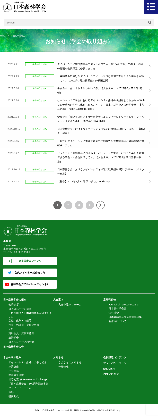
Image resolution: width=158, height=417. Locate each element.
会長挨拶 (13, 304)
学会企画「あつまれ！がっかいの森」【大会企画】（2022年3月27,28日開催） (99, 90)
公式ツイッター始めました (30, 272)
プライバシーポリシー (116, 363)
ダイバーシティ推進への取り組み (27, 362)
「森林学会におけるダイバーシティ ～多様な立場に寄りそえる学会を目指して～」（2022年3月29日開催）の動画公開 (100, 78)
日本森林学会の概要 (19, 308)
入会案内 (58, 299)
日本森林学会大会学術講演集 (125, 316)
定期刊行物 (109, 299)
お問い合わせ (111, 373)
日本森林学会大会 (13, 346)
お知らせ (58, 357)
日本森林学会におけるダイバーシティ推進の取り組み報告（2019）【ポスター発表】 (100, 171)
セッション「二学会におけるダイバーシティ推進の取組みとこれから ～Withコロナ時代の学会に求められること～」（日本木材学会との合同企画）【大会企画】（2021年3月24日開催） (101, 104)
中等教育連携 (16, 375)
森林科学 (114, 312)
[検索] (150, 22)
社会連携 (13, 370)
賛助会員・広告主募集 (21, 333)
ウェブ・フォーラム (19, 387)
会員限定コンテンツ (30, 260)
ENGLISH (109, 368)
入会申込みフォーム (69, 304)
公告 (11, 329)
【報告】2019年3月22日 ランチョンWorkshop (83, 181)
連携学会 (13, 337)
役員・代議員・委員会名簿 (23, 324)
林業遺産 (13, 366)
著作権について (117, 321)
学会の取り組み (12, 357)
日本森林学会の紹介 (14, 299)
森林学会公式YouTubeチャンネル (30, 284)
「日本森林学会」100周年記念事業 (28, 383)
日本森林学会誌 (117, 308)
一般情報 (63, 366)
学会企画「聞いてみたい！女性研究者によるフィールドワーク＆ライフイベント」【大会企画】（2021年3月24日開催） (100, 119)
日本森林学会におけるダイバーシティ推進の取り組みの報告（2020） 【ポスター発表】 (101, 131)
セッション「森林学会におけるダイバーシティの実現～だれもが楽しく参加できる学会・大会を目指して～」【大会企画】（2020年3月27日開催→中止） (100, 157)
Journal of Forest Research (124, 304)
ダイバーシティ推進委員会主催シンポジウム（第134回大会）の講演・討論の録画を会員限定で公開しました (100, 66)
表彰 (11, 392)
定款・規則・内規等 (19, 320)
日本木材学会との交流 (21, 341)
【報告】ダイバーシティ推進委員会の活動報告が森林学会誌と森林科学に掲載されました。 (100, 143)
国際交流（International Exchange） (29, 379)
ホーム (3, 36)
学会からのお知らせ (69, 362)
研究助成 (13, 396)
